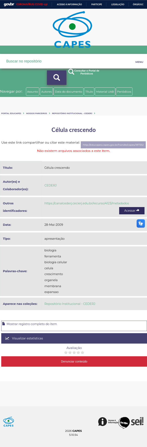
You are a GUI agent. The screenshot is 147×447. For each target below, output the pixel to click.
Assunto (32, 91)
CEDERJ (50, 185)
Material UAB (105, 91)
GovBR (9, 4)
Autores (46, 91)
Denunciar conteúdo (74, 361)
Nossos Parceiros (36, 113)
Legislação (117, 4)
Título (89, 91)
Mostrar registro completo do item (29, 324)
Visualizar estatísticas (24, 338)
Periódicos (124, 91)
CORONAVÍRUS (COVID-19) (32, 4)
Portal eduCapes (11, 113)
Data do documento (68, 91)
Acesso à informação (69, 4)
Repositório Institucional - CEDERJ (72, 113)
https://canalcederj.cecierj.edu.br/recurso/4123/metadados (86, 203)
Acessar (131, 210)
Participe (96, 4)
